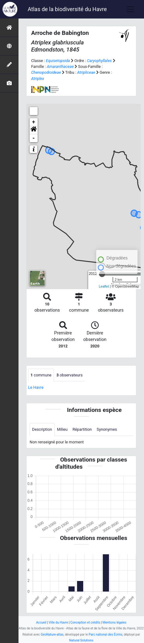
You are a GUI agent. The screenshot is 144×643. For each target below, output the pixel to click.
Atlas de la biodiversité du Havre (67, 9)
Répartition (82, 429)
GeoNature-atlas (52, 635)
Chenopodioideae (46, 72)
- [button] (33, 138)
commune (41, 375)
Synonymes (107, 429)
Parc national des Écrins (105, 635)
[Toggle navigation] (130, 9)
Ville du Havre (58, 622)
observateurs (69, 375)
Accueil (41, 622)
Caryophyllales (99, 60)
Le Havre (35, 387)
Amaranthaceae (60, 66)
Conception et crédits (85, 622)
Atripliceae (86, 72)
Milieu (62, 429)
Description (42, 429)
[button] (34, 130)
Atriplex (37, 78)
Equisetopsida (58, 60)
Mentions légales (114, 622)
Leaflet (104, 286)
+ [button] (33, 122)
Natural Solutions (81, 640)
